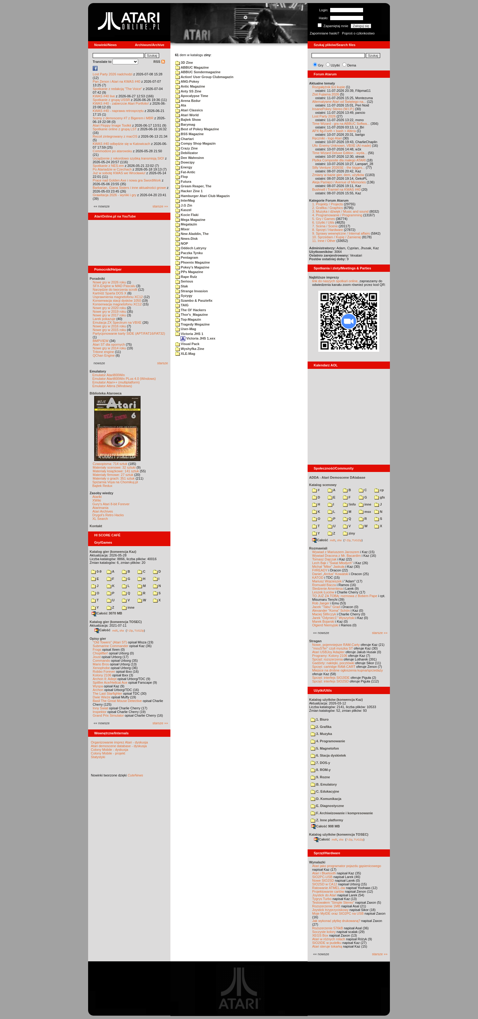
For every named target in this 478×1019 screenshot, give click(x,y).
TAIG (182, 305)
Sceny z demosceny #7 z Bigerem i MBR (123, 118)
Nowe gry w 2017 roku (109, 315)
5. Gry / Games (323, 219)
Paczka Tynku (189, 253)
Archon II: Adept (105, 679)
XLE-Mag (185, 353)
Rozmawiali (318, 548)
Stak (181, 286)
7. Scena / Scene (325, 226)
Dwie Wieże (101, 697)
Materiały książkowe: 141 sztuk (116, 471)
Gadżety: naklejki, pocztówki (333, 663)
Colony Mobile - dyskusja (109, 749)
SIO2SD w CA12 (324, 884)
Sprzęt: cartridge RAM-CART (333, 666)
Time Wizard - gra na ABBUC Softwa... (340, 123)
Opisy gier (98, 638)
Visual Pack (187, 344)
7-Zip (130, 630)
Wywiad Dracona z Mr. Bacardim (336, 555)
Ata (180, 105)
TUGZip (139, 630)
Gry (320, 65)
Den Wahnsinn (189, 158)
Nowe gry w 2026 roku (109, 282)
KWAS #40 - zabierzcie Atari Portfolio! (121, 103)
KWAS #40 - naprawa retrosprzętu (118, 111)
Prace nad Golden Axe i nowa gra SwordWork (127, 180)
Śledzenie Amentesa (327, 588)
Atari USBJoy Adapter (328, 652)
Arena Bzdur (188, 101)
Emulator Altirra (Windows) (112, 386)
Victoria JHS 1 (189, 334)
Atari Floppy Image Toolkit (112, 125)
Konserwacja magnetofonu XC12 (117, 304)
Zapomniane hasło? (324, 33)
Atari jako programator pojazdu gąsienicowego (346, 866)
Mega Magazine (190, 219)
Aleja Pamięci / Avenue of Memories (339, 182)
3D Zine (184, 62)
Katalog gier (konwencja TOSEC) (116, 622)
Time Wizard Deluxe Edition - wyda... (339, 153)
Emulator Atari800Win (108, 375)
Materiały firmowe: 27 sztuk (113, 475)
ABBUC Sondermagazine (197, 72)
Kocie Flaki (186, 215)
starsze (162, 363)
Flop (181, 176)
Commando (101, 660)
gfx (379, 497)
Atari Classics (189, 110)
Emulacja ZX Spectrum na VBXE (117, 322)
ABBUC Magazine (192, 67)
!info (349, 504)
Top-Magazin (188, 319)
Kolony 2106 (102, 675)
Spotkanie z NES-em (108, 165)
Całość (102, 630)
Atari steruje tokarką (327, 946)
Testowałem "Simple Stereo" (333, 902)
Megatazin (186, 224)
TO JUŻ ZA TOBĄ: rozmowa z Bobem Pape (344, 596)
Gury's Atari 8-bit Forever (111, 504)
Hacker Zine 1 (189, 191)
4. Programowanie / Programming (337, 215)
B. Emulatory (324, 784)
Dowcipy (184, 162)
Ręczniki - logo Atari (327, 138)
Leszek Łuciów (323, 592)
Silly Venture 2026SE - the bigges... (338, 167)
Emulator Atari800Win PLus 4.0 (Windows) (124, 378)
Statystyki (98, 757)
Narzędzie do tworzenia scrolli (115, 289)
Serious (184, 281)
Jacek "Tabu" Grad (326, 607)
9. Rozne (320, 777)
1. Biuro (320, 719)
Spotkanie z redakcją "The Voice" (117, 89)
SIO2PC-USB (322, 877)
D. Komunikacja (326, 799)
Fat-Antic (185, 172)
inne (128, 607)
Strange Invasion (191, 291)
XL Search (100, 518)
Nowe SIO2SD (323, 880)
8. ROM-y (321, 770)
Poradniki (97, 278)
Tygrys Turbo (322, 899)
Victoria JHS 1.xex (197, 338)
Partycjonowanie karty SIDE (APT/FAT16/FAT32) (129, 333)
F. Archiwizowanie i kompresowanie (342, 813)
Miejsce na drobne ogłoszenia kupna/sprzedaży (347, 670)
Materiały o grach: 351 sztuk (114, 478)
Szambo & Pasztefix (193, 300)
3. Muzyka (321, 734)
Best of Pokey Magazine (197, 129)
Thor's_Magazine (191, 314)
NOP (181, 243)
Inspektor (99, 712)
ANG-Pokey (187, 81)
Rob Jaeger (321, 603)
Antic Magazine (190, 86)
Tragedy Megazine (192, 324)
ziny (349, 533)
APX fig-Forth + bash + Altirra (334, 131)
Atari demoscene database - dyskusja (119, 746)
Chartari (184, 139)
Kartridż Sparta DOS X (110, 293)
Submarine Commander (110, 646)
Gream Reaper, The (193, 186)
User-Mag (185, 329)
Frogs (97, 649)
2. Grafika (321, 727)
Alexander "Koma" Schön (331, 610)
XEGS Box (320, 935)
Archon (98, 690)
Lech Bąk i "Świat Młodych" (332, 563)
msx (365, 511)
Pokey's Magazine (192, 267)
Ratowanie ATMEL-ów (328, 888)
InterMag (185, 200)
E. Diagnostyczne (327, 806)
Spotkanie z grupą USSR (111, 100)
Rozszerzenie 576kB (327, 928)
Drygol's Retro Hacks (108, 515)
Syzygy (183, 295)
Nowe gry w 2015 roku (109, 330)
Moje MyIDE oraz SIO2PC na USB (338, 913)
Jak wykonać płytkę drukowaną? (336, 921)
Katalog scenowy (323, 485)
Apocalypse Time (191, 96)
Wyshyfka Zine (189, 349)
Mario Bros (101, 664)
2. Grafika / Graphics (327, 208)
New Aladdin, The (192, 234)
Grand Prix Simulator (108, 715)
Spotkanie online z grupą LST (115, 129)
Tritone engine (103, 352)
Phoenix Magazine (192, 262)
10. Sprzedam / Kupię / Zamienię (336, 237)
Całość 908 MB (325, 826)
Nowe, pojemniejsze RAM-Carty (336, 644)
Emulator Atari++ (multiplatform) (116, 382)
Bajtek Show (188, 119)
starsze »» (160, 206)
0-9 (96, 571)
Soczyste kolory (324, 932)
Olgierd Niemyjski (325, 625)
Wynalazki (317, 862)
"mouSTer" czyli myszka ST (332, 648)
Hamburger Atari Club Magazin (202, 196)
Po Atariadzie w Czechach (112, 169)
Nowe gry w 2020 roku (109, 308)
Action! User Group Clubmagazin (204, 77)
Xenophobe (101, 668)
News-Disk (186, 238)
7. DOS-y (320, 763)
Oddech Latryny (190, 248)
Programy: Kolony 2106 (329, 655)
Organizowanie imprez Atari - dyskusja (119, 742)
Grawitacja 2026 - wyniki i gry (114, 195)
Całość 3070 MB (107, 613)
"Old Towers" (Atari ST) (110, 642)
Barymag (185, 124)
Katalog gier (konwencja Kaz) (113, 551)
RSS (159, 61)
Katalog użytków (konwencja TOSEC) (338, 834)
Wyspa (98, 686)
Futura (183, 181)
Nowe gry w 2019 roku (109, 311)
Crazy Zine (186, 148)
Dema (351, 65)
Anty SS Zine (188, 91)
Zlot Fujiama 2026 (325, 94)
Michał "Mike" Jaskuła (328, 566)
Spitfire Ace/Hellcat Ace (110, 682)
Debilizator (186, 153)
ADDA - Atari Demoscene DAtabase (337, 477)
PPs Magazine (189, 272)
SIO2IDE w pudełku (326, 943)
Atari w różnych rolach (328, 939)
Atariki (97, 497)
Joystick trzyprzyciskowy (330, 910)
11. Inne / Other (323, 241)
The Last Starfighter (107, 693)
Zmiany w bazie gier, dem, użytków (338, 175)
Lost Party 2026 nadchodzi (112, 74)
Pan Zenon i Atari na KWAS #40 (116, 81)
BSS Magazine (189, 134)
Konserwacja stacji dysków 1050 (117, 300)
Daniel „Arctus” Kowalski (330, 574)
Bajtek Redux (102, 486)
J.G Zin (183, 205)
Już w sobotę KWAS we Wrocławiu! (119, 173)
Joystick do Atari (324, 895)
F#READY (320, 570)
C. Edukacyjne (325, 791)
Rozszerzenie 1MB (326, 906)
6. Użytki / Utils (323, 222)
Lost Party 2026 (324, 116)
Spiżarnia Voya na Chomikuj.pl (115, 482)
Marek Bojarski (323, 621)
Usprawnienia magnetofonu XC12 (118, 297)
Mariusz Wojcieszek (327, 581)
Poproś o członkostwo (358, 33)
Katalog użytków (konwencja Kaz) (336, 699)
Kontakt (96, 526)
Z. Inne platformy (327, 820)
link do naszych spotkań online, (335, 281)
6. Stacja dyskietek (328, 755)
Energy (183, 167)
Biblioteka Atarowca (106, 393)
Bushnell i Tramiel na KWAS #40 (336, 189)
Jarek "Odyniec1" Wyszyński (333, 618)
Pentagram (186, 257)
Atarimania (100, 508)
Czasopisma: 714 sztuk (110, 464)
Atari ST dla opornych (109, 344)
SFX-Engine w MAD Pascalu (114, 286)
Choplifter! (100, 653)
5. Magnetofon (325, 748)
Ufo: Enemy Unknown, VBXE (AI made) (341, 145)
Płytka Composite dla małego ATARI (339, 160)
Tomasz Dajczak (324, 559)
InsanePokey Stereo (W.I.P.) (333, 109)
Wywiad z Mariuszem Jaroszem (335, 552)
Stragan (315, 641)
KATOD (317, 577)
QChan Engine (104, 355)
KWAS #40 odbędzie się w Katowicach (121, 144)
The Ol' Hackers (190, 310)
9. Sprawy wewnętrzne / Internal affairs (341, 233)
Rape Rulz (186, 277)
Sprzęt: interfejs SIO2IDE (331, 677)
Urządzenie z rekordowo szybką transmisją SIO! (128, 158)
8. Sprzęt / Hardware (327, 230)
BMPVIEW (101, 341)
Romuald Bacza (324, 585)
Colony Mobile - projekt (108, 753)
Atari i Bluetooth (324, 873)
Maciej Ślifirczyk (324, 614)
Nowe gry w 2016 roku (109, 326)
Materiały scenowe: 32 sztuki (114, 467)
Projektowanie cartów (328, 891)
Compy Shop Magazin (195, 143)
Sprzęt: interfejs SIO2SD (330, 681)
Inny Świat (100, 708)
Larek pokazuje (104, 319)
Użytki (335, 65)
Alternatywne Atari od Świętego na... (339, 101)
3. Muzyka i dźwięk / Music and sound (340, 211)
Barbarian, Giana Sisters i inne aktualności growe (129, 187)
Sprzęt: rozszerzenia (327, 659)
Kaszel (183, 210)
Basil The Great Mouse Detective (117, 701)
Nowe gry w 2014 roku (109, 348)
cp (379, 490)
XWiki (96, 500)
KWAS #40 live (104, 96)
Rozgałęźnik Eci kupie (328, 87)
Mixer (182, 229)
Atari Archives (102, 511)
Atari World (187, 115)
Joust (97, 657)
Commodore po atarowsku (112, 151)
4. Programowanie (328, 741)
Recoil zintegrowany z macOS (115, 136)
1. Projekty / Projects (327, 204)
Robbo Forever (104, 671)
